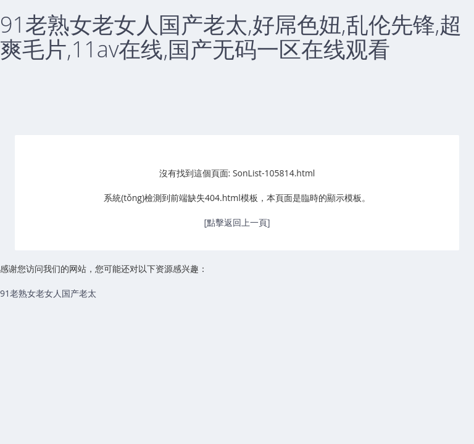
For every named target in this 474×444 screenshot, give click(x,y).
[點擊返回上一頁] (237, 222)
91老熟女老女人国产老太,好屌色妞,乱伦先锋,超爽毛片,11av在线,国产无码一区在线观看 (231, 36)
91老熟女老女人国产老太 (48, 293)
